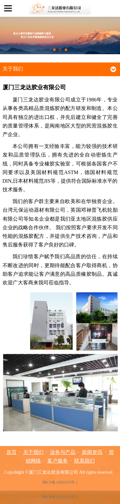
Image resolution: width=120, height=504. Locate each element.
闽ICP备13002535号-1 (60, 482)
